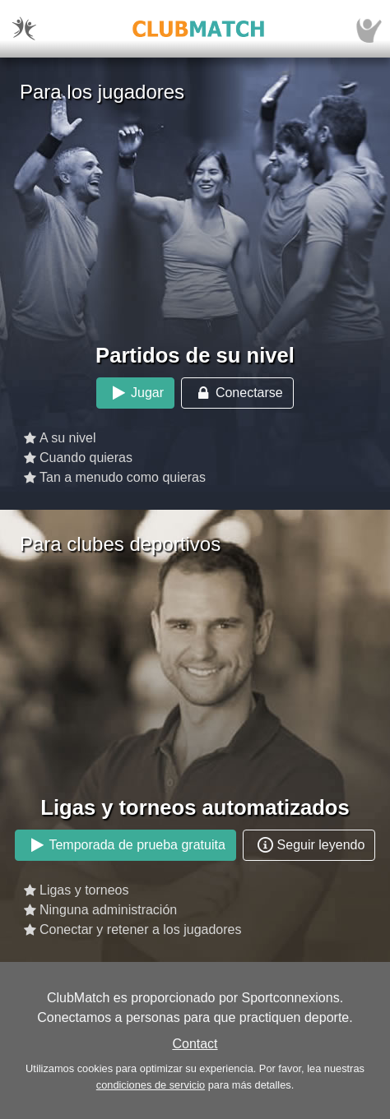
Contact (194, 1044)
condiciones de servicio (150, 1085)
